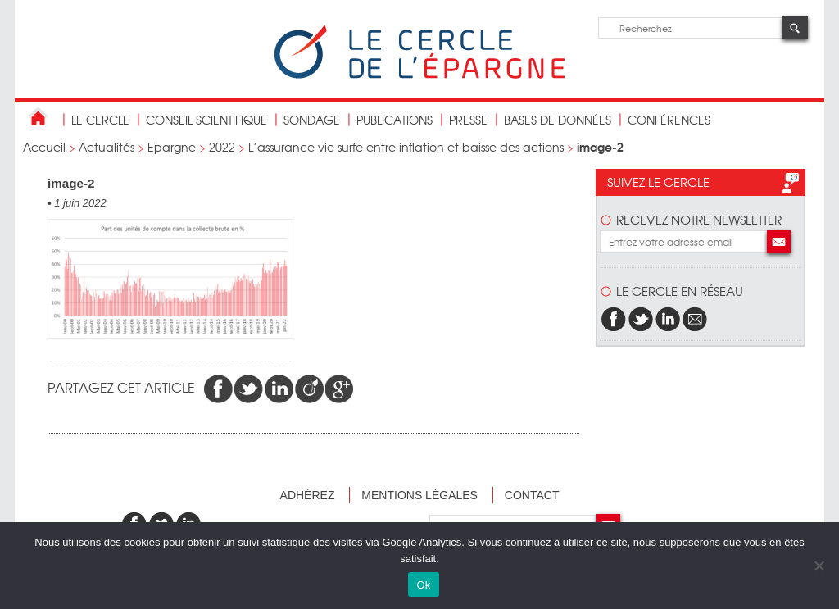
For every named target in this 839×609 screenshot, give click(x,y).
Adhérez (307, 495)
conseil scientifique (206, 119)
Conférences (669, 119)
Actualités (106, 147)
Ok (423, 585)
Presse (468, 119)
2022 (222, 147)
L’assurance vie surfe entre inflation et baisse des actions (406, 147)
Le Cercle (100, 119)
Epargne (171, 147)
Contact (532, 495)
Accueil (44, 147)
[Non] (818, 565)
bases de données (557, 119)
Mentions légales (419, 495)
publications (394, 119)
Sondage (311, 119)
